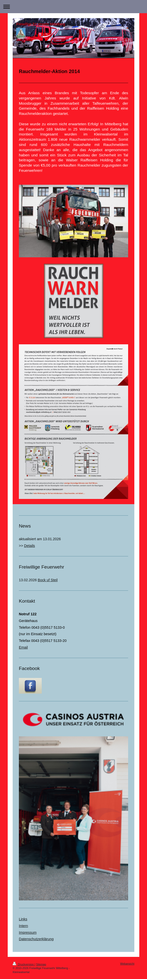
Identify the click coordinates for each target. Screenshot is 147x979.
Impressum (28, 932)
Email (23, 647)
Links (23, 919)
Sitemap (41, 964)
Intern (23, 926)
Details (29, 546)
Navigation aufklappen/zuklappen (73, 6)
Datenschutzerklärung (36, 939)
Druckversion (24, 964)
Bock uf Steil (48, 580)
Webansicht (127, 963)
